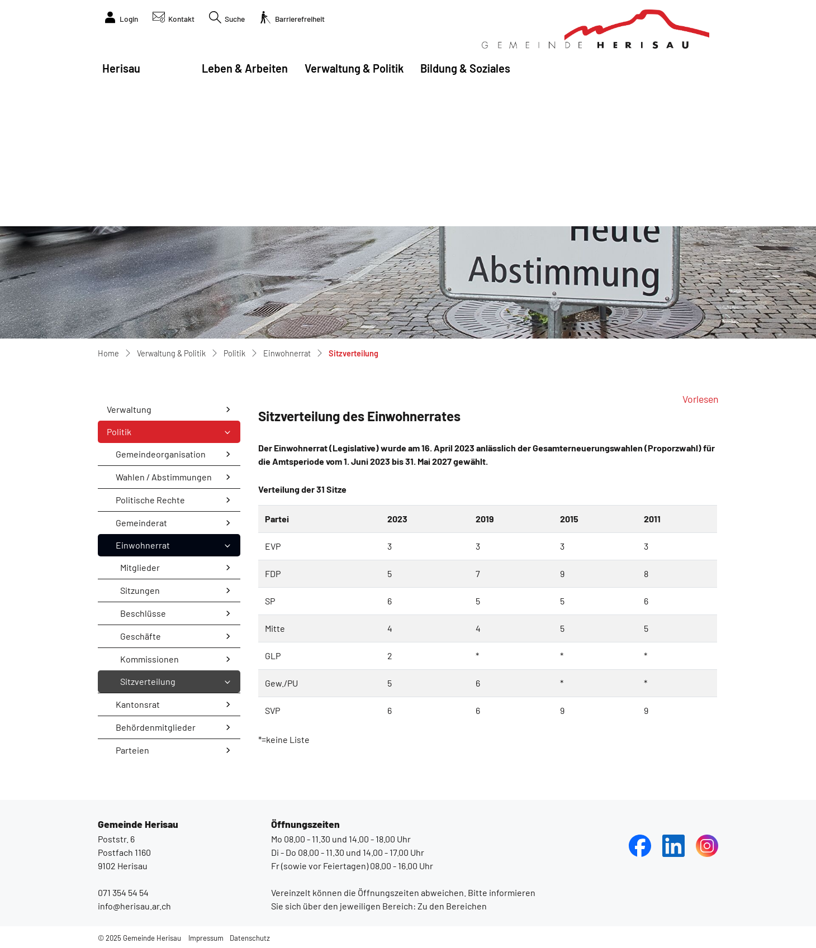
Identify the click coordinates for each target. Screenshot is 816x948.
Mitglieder (140, 567)
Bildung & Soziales (465, 68)
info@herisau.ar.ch (134, 906)
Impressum (206, 937)
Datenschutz (250, 937)
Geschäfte (140, 636)
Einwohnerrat (143, 545)
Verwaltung (129, 409)
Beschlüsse (143, 613)
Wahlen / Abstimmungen (164, 476)
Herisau (121, 68)
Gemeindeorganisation (161, 454)
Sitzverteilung (149, 684)
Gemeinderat (141, 522)
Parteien (132, 750)
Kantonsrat (138, 704)
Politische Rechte (150, 499)
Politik (119, 431)
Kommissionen (149, 659)
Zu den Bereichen (451, 906)
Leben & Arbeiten (245, 68)
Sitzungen (140, 590)
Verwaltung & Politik (354, 68)
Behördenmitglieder (156, 727)
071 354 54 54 (123, 892)
